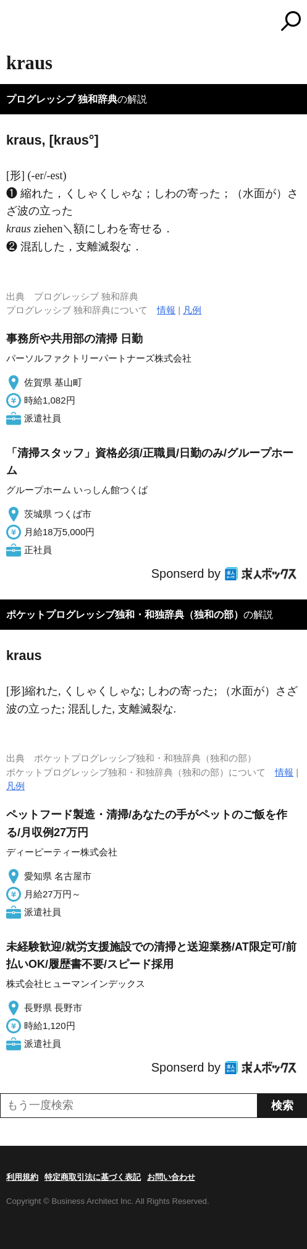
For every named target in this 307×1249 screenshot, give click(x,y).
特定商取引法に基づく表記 (92, 1177)
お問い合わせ (171, 1177)
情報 (166, 310)
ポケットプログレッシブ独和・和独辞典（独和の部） (124, 614)
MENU (15, 22)
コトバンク (205, 21)
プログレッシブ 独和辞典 (61, 99)
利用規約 (22, 1177)
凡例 (192, 310)
